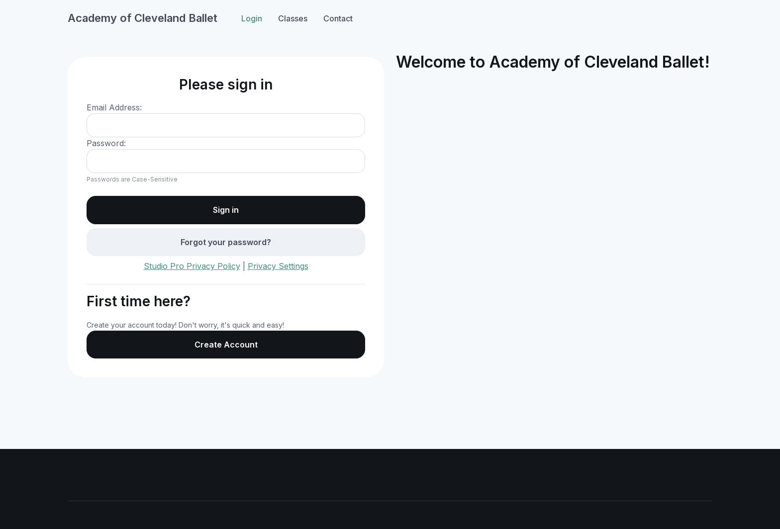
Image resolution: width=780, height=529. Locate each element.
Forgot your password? (226, 242)
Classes (292, 18)
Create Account (226, 345)
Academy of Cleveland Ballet (142, 17)
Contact (338, 18)
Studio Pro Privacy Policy (192, 266)
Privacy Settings (278, 266)
